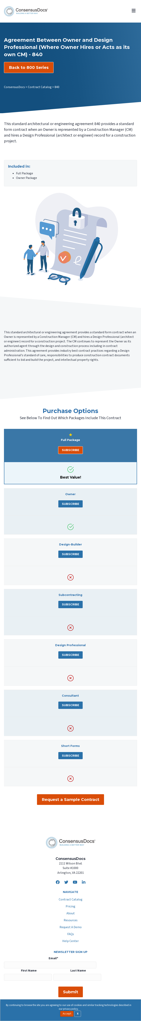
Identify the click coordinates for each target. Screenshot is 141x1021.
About (70, 914)
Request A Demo (71, 927)
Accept (67, 1014)
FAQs (70, 934)
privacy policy (70, 1009)
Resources (71, 920)
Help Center (70, 941)
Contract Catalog (70, 900)
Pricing (70, 907)
